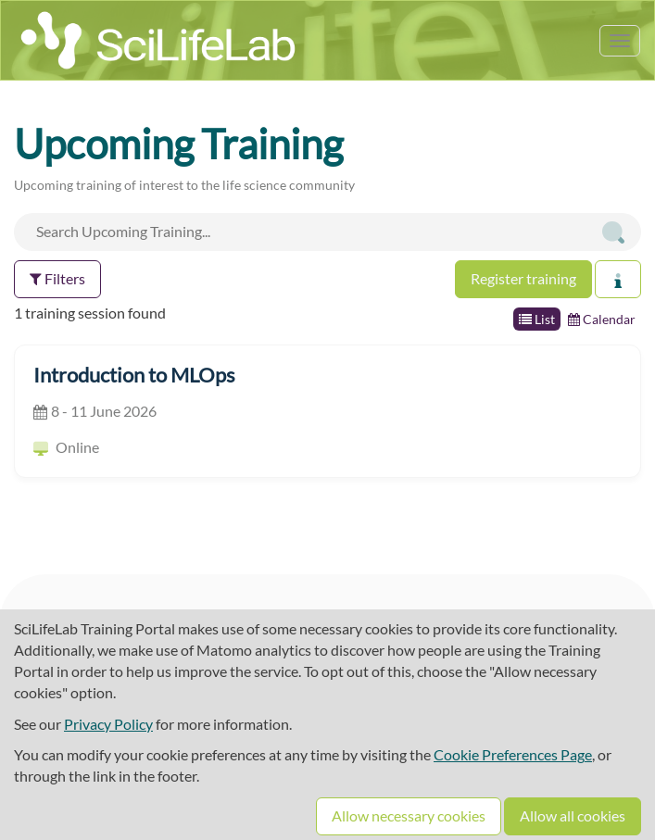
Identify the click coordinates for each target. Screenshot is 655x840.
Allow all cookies (572, 815)
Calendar (602, 319)
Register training (523, 278)
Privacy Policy (108, 724)
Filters (57, 278)
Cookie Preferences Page (513, 754)
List (537, 319)
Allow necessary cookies (408, 815)
